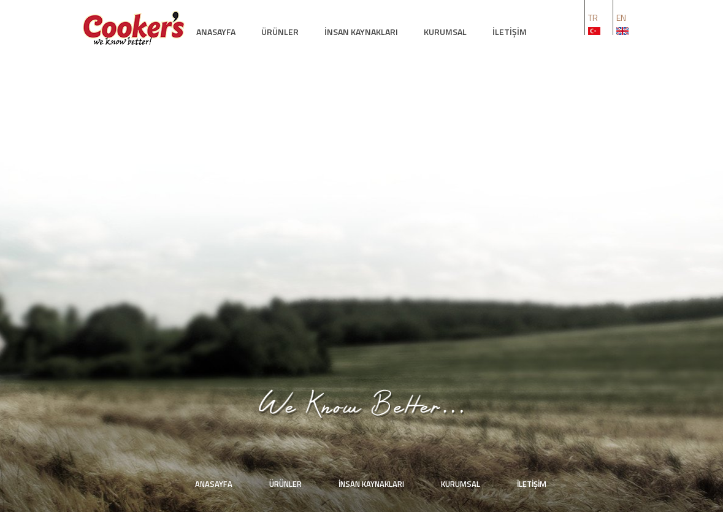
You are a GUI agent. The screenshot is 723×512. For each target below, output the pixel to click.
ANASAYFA (215, 31)
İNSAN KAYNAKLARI (361, 31)
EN (621, 17)
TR (593, 17)
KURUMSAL (445, 31)
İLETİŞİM (509, 31)
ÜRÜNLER (280, 31)
